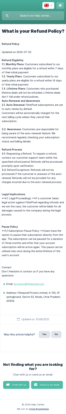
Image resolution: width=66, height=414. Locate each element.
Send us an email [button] (49, 384)
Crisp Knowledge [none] (39, 408)
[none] (48, 5)
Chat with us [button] (19, 384)
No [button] (56, 334)
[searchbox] (33, 15)
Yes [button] (44, 334)
